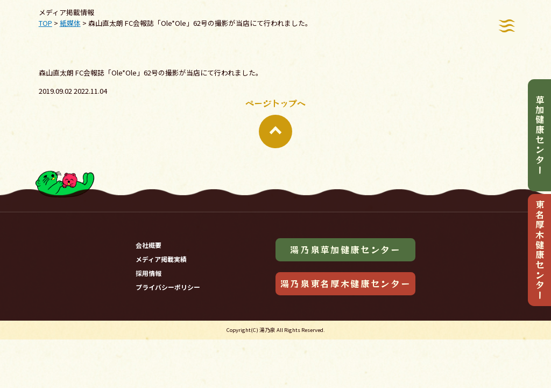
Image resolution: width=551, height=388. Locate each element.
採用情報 (148, 273)
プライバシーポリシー (168, 287)
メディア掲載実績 (161, 259)
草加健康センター (539, 135)
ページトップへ (275, 122)
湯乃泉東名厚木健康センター (345, 283)
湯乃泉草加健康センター (345, 249)
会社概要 (148, 245)
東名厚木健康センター (539, 250)
